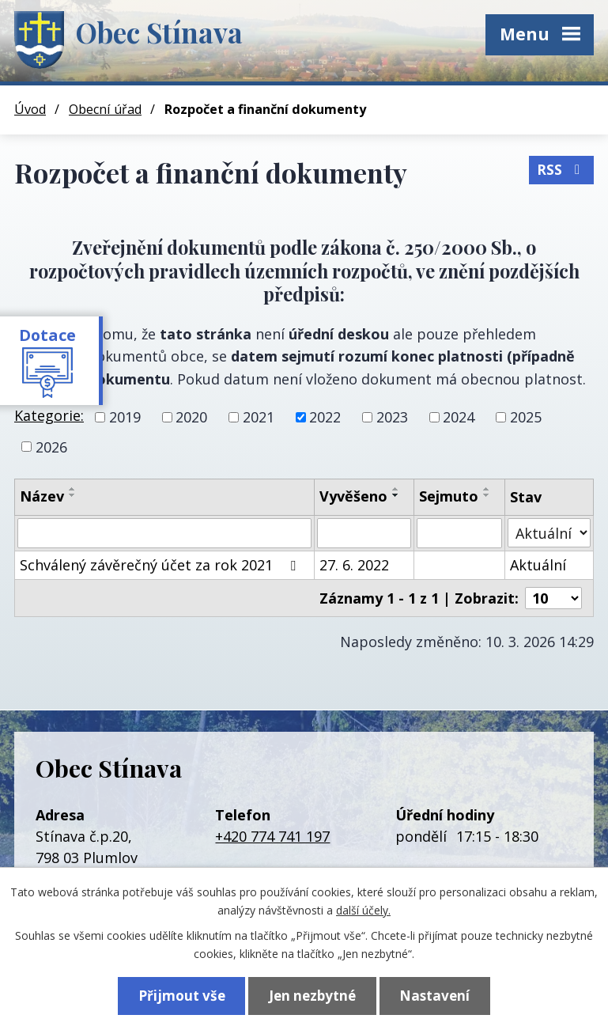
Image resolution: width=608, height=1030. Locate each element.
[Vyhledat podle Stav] (549, 532)
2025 (526, 416)
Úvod (30, 109)
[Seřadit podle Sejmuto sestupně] (487, 495)
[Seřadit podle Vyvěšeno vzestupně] (396, 489)
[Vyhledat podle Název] (164, 533)
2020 (191, 416)
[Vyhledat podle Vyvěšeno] (364, 533)
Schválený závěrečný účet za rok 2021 (161, 564)
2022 (325, 416)
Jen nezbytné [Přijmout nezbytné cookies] (312, 995)
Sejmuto (448, 496)
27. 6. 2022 (354, 564)
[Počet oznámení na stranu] (553, 598)
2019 (125, 416)
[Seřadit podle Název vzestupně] (72, 489)
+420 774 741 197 (272, 836)
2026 (51, 446)
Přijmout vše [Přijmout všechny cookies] (181, 995)
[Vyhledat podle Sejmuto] (459, 533)
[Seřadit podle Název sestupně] (72, 495)
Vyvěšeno (353, 496)
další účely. (363, 909)
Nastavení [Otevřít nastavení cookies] (434, 995)
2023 (392, 416)
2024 (458, 416)
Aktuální (538, 564)
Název (42, 496)
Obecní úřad (105, 109)
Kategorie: (49, 415)
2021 (258, 416)
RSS (561, 170)
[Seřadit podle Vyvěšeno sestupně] (396, 495)
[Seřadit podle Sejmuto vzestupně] (487, 489)
